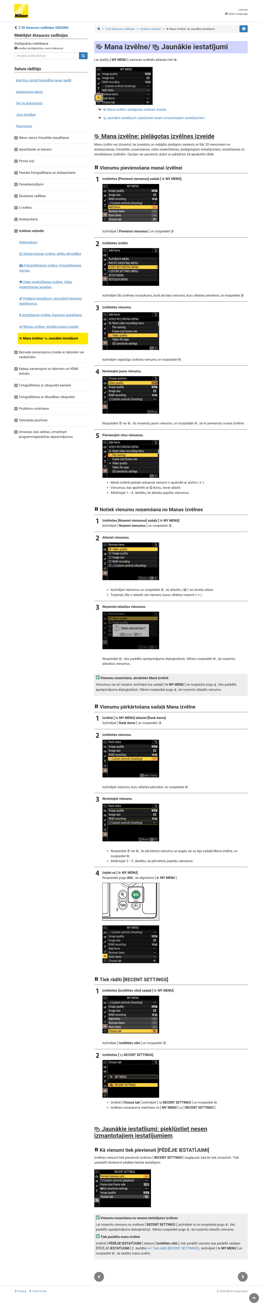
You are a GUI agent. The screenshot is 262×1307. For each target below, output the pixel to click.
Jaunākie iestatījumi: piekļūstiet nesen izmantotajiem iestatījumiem (154, 118)
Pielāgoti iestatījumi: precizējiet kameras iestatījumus (50, 301)
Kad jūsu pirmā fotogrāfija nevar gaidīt (43, 80)
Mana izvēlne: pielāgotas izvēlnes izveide (134, 110)
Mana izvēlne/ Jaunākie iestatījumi (48, 338)
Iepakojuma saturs (29, 92)
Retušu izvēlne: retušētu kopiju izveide (48, 327)
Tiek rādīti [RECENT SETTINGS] (174, 1249)
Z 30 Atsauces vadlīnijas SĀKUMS (43, 28)
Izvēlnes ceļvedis (150, 28)
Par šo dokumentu (29, 103)
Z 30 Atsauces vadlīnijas (120, 28)
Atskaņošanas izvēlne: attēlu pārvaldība (50, 254)
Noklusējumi (28, 242)
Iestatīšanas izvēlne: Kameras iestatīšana (50, 315)
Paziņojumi (24, 126)
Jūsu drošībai (26, 115)
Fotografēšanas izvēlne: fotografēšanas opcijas (50, 267)
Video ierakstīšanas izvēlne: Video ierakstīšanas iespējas (45, 284)
